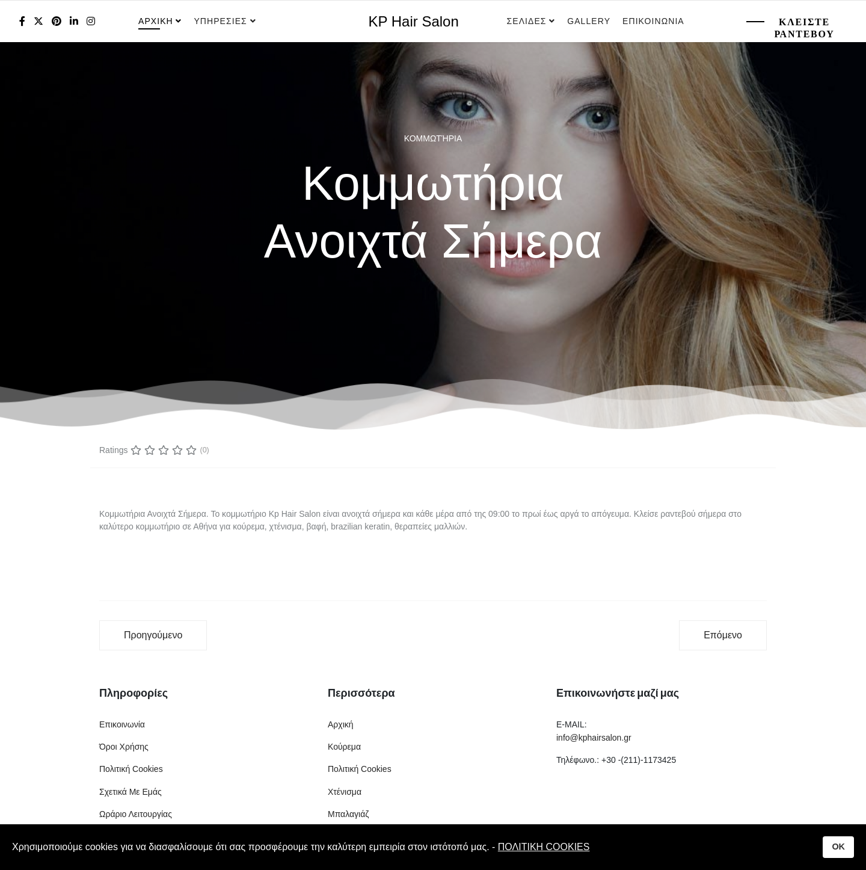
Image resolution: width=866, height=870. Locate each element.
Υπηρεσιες (222, 21)
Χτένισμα (344, 792)
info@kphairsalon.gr (593, 737)
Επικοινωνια (653, 21)
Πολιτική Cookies (131, 769)
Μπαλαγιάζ (348, 814)
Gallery (588, 21)
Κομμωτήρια (433, 138)
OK (838, 846)
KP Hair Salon (414, 21)
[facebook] (22, 21)
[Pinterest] (56, 21)
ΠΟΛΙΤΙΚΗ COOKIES (544, 847)
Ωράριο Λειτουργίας (135, 814)
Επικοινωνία (122, 724)
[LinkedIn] (74, 21)
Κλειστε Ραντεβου (804, 28)
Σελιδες (527, 21)
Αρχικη (155, 21)
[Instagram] (91, 21)
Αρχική (341, 724)
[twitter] (38, 21)
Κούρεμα (344, 746)
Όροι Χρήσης (124, 746)
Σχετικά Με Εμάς (130, 792)
